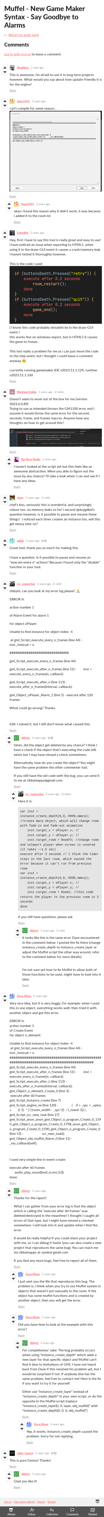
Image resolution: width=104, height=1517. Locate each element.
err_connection (26, 584)
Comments (72, 1512)
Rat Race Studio (30, 459)
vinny (20, 497)
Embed (52, 1501)
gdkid (20, 540)
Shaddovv (23, 67)
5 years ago (40, 996)
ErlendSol (22, 232)
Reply (13, 90)
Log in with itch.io (17, 54)
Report (41, 1501)
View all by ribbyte (24, 1501)
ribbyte (25, 737)
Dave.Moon (24, 996)
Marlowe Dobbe (27, 392)
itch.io (7, 1501)
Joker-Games (25, 1453)
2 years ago (39, 101)
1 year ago (37, 67)
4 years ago (44, 584)
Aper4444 (23, 101)
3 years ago (32, 540)
